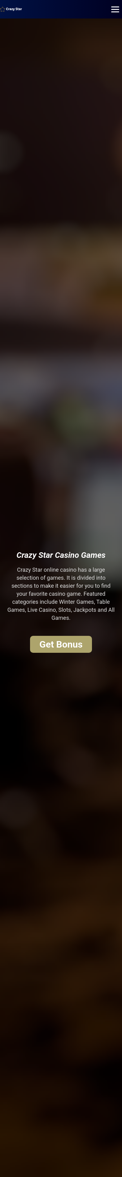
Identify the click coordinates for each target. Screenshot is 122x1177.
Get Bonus (60, 644)
